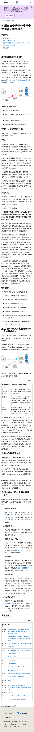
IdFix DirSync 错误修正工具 (18, 413)
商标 (5, 726)
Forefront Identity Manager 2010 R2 (17, 696)
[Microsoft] (17, 2)
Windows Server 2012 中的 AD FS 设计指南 (19, 643)
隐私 (5, 724)
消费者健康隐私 (14, 724)
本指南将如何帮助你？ (9, 38)
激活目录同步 (13, 532)
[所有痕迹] (3, 20)
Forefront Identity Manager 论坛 (16, 667)
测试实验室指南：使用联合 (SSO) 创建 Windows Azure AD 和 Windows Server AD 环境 (19, 638)
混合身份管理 (9, 20)
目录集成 (10, 647)
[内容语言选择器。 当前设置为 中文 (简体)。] (8, 713)
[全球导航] (2, 2)
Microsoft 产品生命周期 (11, 10)
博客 (20, 721)
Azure (9, 692)
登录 (31, 2)
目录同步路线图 (12, 653)
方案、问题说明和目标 (9, 40)
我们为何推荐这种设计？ (10, 45)
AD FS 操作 (11, 660)
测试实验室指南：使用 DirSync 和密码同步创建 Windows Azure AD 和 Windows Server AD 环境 (19, 631)
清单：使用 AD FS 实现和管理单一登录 (18, 673)
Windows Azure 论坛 (13, 670)
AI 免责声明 (7, 721)
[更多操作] (31, 20)
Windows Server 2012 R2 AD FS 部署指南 (19, 650)
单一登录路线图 (12, 657)
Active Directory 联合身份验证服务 (17, 699)
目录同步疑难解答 (13, 663)
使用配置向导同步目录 (22, 568)
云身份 (9, 680)
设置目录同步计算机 (14, 550)
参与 (26, 721)
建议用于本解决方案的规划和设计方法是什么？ (16, 43)
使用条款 (24, 724)
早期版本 (14, 721)
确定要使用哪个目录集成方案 (16, 677)
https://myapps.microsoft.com (14, 603)
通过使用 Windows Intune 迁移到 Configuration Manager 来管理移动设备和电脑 (19, 687)
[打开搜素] (27, 2)
